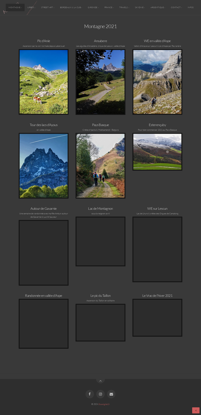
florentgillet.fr (104, 404)
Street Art (47, 7)
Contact (176, 7)
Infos (191, 7)
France (108, 7)
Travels (123, 7)
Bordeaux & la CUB (70, 7)
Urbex (30, 7)
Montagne (14, 7)
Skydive (139, 7)
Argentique (157, 7)
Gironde (92, 7)
